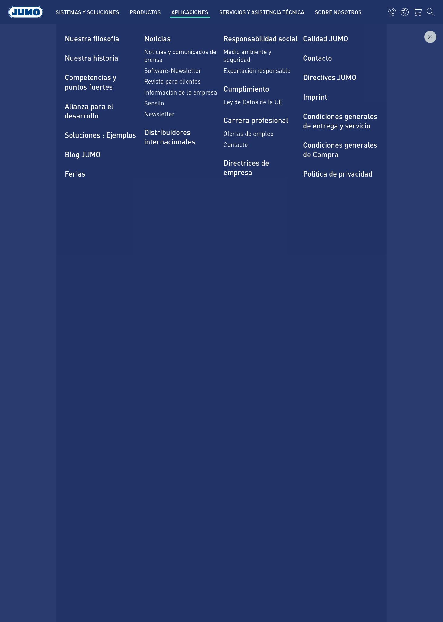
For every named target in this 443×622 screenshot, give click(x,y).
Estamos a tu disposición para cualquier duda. (129, 250)
